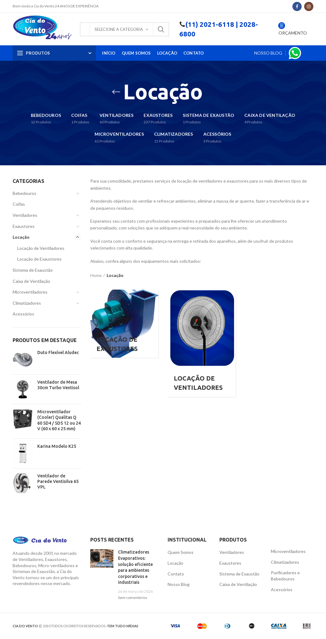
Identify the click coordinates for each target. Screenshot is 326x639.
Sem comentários (132, 597)
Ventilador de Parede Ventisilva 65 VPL (58, 481)
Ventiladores (25, 215)
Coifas (19, 204)
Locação (21, 237)
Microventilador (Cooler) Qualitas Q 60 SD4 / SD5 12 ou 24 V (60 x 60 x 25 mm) (59, 420)
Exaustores (24, 226)
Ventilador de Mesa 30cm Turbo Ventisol (58, 385)
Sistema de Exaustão (33, 270)
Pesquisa (161, 29)
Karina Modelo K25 (56, 446)
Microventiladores (30, 292)
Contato (176, 573)
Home (96, 275)
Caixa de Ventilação (31, 281)
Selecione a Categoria (119, 29)
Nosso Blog (178, 584)
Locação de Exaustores (39, 259)
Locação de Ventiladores (40, 248)
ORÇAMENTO (292, 32)
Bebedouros (24, 193)
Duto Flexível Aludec (58, 352)
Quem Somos (181, 552)
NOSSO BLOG (268, 53)
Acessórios (23, 313)
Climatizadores (27, 303)
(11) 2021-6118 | (211, 24)
